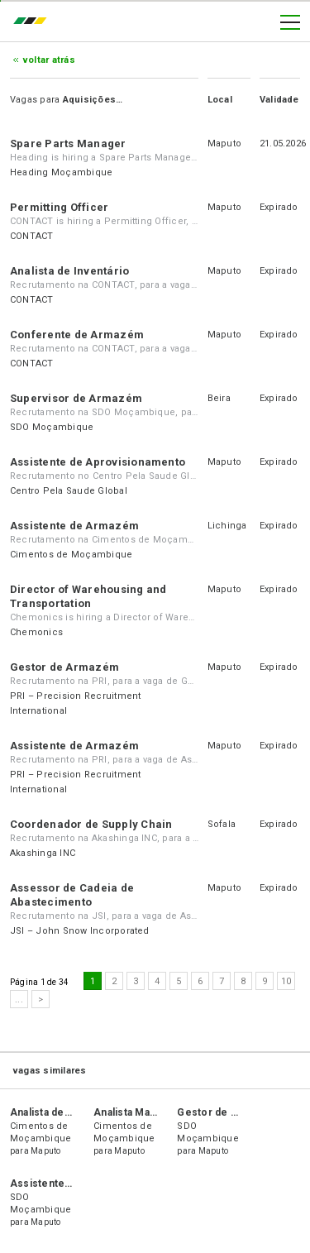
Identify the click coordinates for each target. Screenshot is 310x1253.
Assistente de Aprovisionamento (97, 462)
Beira (219, 398)
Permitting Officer (59, 207)
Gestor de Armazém (64, 667)
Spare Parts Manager (68, 143)
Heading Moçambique (61, 172)
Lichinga (227, 525)
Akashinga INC (42, 853)
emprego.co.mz (34, 22)
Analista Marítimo (136, 1112)
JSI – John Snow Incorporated (80, 930)
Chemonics (36, 632)
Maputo (224, 143)
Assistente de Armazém (74, 525)
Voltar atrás (49, 60)
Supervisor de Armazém (76, 398)
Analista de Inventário (69, 271)
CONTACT (32, 236)
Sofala (221, 824)
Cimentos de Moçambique (71, 554)
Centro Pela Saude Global (68, 490)
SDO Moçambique (51, 427)
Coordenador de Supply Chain (91, 824)
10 (286, 981)
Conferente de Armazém (77, 334)
